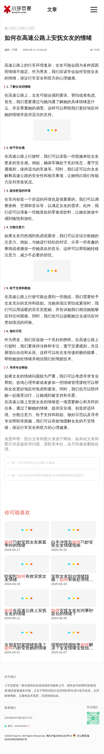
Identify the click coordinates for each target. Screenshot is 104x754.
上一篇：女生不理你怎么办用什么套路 (30, 462)
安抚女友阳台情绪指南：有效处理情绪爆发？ (72, 578)
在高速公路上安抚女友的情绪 (25, 612)
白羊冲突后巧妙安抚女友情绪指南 (72, 543)
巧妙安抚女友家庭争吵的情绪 (25, 543)
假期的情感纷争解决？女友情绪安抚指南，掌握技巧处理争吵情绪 (72, 646)
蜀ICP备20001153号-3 (59, 735)
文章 (13, 28)
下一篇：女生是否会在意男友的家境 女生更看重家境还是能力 (45, 475)
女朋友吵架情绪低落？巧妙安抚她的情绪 (25, 646)
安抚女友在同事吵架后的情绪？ (72, 612)
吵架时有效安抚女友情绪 (25, 578)
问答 (22, 28)
